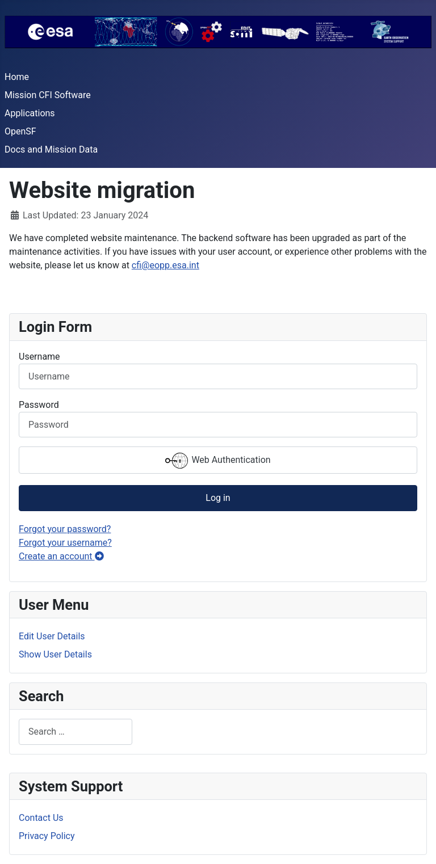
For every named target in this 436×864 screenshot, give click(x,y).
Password (39, 404)
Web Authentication (217, 460)
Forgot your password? (65, 529)
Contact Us (41, 817)
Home (17, 76)
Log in (218, 497)
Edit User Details (52, 636)
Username (39, 356)
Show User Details (55, 654)
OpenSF (20, 131)
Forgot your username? (65, 542)
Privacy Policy (47, 836)
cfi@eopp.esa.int (165, 265)
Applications (30, 113)
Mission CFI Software (48, 95)
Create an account (61, 556)
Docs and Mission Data (51, 149)
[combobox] (75, 731)
